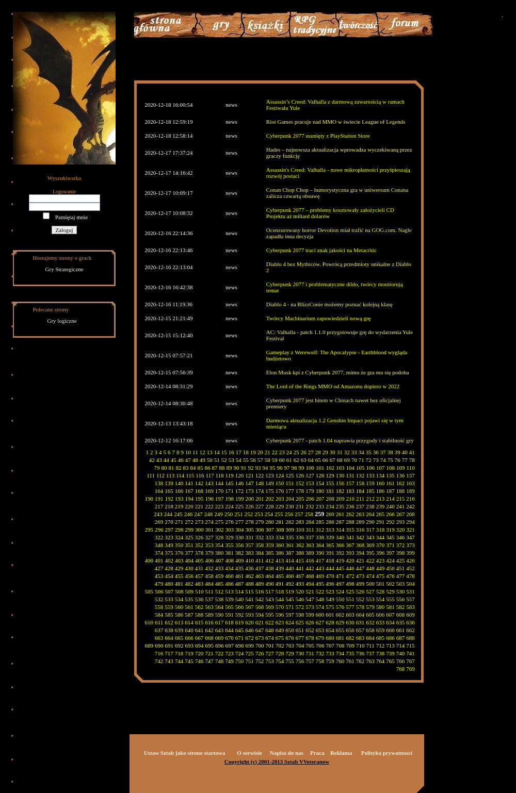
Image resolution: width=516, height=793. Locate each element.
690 (159, 645)
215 (400, 498)
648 (269, 630)
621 (259, 622)
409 (239, 560)
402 (169, 560)
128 (320, 475)
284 (309, 522)
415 (300, 560)
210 (350, 498)
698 (239, 645)
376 (179, 553)
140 (179, 483)
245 (178, 514)
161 (390, 483)
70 (354, 460)
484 (209, 584)
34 (361, 452)
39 (397, 452)
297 (169, 529)
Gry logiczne (62, 321)
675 (280, 638)
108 (390, 468)
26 (304, 452)
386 (280, 553)
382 (239, 553)
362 (300, 545)
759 (330, 661)
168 (199, 491)
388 (300, 553)
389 (309, 553)
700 (259, 645)
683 (360, 638)
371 (390, 545)
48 (195, 460)
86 (208, 468)
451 (400, 568)
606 (380, 615)
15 (224, 452)
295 (149, 529)
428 (169, 568)
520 (300, 591)
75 (390, 460)
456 (189, 576)
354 (219, 545)
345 (390, 537)
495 (320, 584)
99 (301, 468)
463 (259, 576)
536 (199, 599)
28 (318, 452)
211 (360, 498)
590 (219, 615)
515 (249, 591)
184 (360, 491)
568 (259, 607)
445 (340, 568)
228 (269, 506)
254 (269, 514)
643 (219, 630)
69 (347, 460)
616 (209, 622)
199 (239, 498)
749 (229, 661)
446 (350, 568)
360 (280, 545)
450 (390, 568)
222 (209, 506)
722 (219, 653)
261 (340, 514)
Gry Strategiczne (64, 269)
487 (239, 584)
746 (199, 661)
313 (330, 529)
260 (330, 514)
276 (229, 522)
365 (330, 545)
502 (390, 584)
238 (370, 506)
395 (370, 553)
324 (179, 537)
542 (259, 599)
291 (380, 522)
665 (179, 638)
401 (159, 560)
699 (250, 645)
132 (360, 475)
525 (350, 591)
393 (350, 553)
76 (397, 460)
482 (189, 584)
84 (193, 468)
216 (410, 498)
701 (270, 645)
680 (330, 638)
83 (186, 468)
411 (259, 560)
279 (259, 522)
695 (209, 645)
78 (412, 460)
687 (400, 638)
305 (250, 529)
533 (169, 599)
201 (259, 498)
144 (219, 483)
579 (370, 607)
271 (179, 522)
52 (224, 460)
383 (249, 553)
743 (169, 661)
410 (250, 560)
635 (400, 622)
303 (229, 529)
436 (249, 568)
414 (289, 560)
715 (410, 645)
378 (199, 553)
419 (340, 560)
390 (320, 553)
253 (258, 514)
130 (340, 475)
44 (166, 460)
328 (219, 537)
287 (340, 522)
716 (159, 653)
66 (325, 460)
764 (380, 661)
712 (380, 645)
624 (289, 622)
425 (400, 560)
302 (219, 529)
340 (340, 537)
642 (209, 630)
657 (360, 630)
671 (239, 638)
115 (190, 475)
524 (340, 591)
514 (239, 591)
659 (380, 630)
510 (199, 591)
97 (287, 468)
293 (400, 522)
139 (169, 483)
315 (350, 529)
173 (249, 491)
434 (229, 568)
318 (380, 529)
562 (199, 607)
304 (239, 529)
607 (390, 615)
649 (280, 630)
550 (340, 599)
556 (400, 599)
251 (238, 514)
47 (188, 460)
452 (410, 568)
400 (149, 560)
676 (289, 638)
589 (209, 615)
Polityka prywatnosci (386, 753)
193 (179, 498)
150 (280, 483)
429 (179, 568)
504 (410, 584)
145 (229, 483)
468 (309, 576)
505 (149, 591)
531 (410, 591)
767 (410, 661)
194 (189, 498)
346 (400, 537)
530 (400, 591)
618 (229, 622)
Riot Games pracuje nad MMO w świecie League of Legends (336, 122)
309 (290, 529)
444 (330, 568)
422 (370, 560)
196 (209, 498)
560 (179, 607)
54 (238, 460)
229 (280, 506)
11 (195, 452)
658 (370, 630)
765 (390, 661)
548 (320, 599)
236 (350, 506)
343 (370, 537)
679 (320, 638)
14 (217, 452)
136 (400, 475)
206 (310, 498)
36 (376, 452)
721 (209, 653)
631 (360, 622)
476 (390, 576)
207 (320, 498)
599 (309, 615)
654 (330, 630)
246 (188, 514)
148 (259, 483)
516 (259, 591)
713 (390, 645)
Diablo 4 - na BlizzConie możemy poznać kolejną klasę (329, 304)
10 (188, 452)
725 (249, 653)
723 (229, 653)
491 (280, 584)
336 (300, 537)
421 (360, 560)
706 (320, 645)
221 (199, 506)
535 (189, 599)
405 (199, 560)
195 (199, 498)
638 (169, 630)
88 (222, 468)
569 (269, 607)
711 (370, 645)
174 (259, 491)
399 (410, 553)
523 (330, 591)
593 (249, 615)
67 (332, 460)
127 (309, 475)
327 (209, 537)
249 (218, 514)
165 (169, 491)
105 (360, 468)
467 (300, 576)
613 (179, 622)
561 (189, 607)
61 (289, 460)
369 (370, 545)
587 (189, 615)
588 (199, 615)
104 (350, 468)
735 (350, 653)
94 (265, 468)
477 (400, 576)
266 (390, 514)
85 (200, 468)
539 (229, 599)
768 (400, 669)
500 (370, 584)
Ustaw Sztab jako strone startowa (184, 753)
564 (219, 607)
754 (280, 661)
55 (246, 460)
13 (210, 452)
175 (269, 491)
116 (200, 475)
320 (400, 529)
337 (309, 537)
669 (219, 638)
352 (199, 545)
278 (249, 522)
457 (199, 576)
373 (410, 545)
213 (380, 498)
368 (360, 545)
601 (330, 615)
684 (370, 638)
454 (169, 576)
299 (189, 529)
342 (360, 537)
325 (189, 537)
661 (400, 630)
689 (149, 645)
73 (376, 460)
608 (400, 615)
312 (320, 529)
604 (360, 615)
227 (259, 506)
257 (299, 514)
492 (289, 584)
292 (390, 522)
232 (309, 506)
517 (269, 591)
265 (380, 514)
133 (370, 475)
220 (189, 506)
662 (410, 630)
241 (400, 506)
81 (171, 468)
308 (280, 529)
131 (350, 475)
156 (340, 483)
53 (231, 460)
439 (280, 568)
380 (219, 553)
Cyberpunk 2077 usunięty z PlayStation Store (318, 136)
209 (340, 498)
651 (300, 630)
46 (181, 460)
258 (309, 514)
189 (410, 491)
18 (246, 452)
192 (169, 498)
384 (259, 553)
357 (249, 545)
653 (320, 630)
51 (217, 460)
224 (229, 506)
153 (309, 483)
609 (410, 615)
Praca (317, 753)
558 (159, 607)
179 (309, 491)
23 (282, 452)
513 (229, 591)
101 (320, 468)
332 (259, 537)
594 (259, 615)
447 (360, 568)
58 (267, 460)
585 (169, 615)
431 (199, 568)
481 (179, 584)
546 (300, 599)
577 (350, 607)
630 (350, 622)
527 (370, 591)
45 (173, 460)
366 (340, 545)
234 (330, 506)
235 (340, 506)
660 (390, 630)
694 (199, 645)
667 (199, 638)
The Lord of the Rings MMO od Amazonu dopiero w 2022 (332, 386)
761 (350, 661)
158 (360, 483)
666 (189, 638)
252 (249, 514)
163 (410, 483)
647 (259, 630)
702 (280, 645)
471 (340, 576)
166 (179, 491)
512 (219, 591)
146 (239, 483)
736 (360, 653)
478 (410, 576)
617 (219, 622)
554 (380, 599)
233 (320, 506)
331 (249, 537)
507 (169, 591)
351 (189, 545)
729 (289, 653)
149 (269, 483)
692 (179, 645)
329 (229, 537)
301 (209, 529)
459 (219, 576)
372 (400, 545)
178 (300, 491)
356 (239, 545)
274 (209, 522)
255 (279, 514)
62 (296, 460)
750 (239, 661)
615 (199, 622)
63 (304, 460)
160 (380, 483)
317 (370, 529)
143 (209, 483)
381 (229, 553)
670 (229, 638)
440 (289, 568)
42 (152, 460)
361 (289, 545)
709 (350, 645)
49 (202, 460)
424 (390, 560)
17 (238, 452)
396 (380, 553)
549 (330, 599)
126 (300, 475)
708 (340, 645)
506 (159, 591)
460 (229, 576)
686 (390, 638)
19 (253, 452)
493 (300, 584)
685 (380, 638)
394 (360, 553)
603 (350, 615)
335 (289, 537)
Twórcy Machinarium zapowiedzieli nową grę (318, 318)
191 (159, 498)
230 (289, 506)
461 (239, 576)
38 (390, 452)
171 (229, 491)
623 (280, 622)
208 (330, 498)
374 (159, 553)
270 (169, 522)
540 (239, 599)
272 (189, 522)
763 (370, 661)
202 (270, 498)
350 (179, 545)
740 (400, 653)
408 (229, 560)
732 (320, 653)
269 (159, 522)
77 (405, 460)
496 (330, 584)
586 (179, 615)
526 (360, 591)
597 (289, 615)
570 (280, 607)
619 (239, 622)
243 (158, 514)
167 (189, 491)
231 (300, 506)
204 (290, 498)
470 (330, 576)
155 (330, 483)
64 (311, 460)
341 (350, 537)
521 (309, 591)
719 (189, 653)
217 (159, 506)
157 (350, 483)
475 (380, 576)
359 (269, 545)
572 (300, 607)
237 (360, 506)
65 (318, 460)
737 (370, 653)
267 (400, 514)
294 (410, 522)
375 (169, 553)
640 (189, 630)
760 (340, 661)
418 (330, 560)
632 (370, 622)
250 (228, 514)
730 (300, 653)
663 (159, 638)
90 (236, 468)
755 (289, 661)
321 (410, 529)
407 (219, 560)
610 (149, 622)
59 (275, 460)
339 (330, 537)
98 (294, 468)
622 (269, 622)
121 (249, 475)
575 (330, 607)
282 (289, 522)
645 (239, 630)
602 (340, 615)
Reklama (341, 753)
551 (350, 599)
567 (249, 607)
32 (347, 452)
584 (159, 615)
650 (289, 630)
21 (267, 452)
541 (249, 599)
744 (179, 661)
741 (410, 653)
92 (251, 468)
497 (340, 584)
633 (380, 622)
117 (209, 475)
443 (320, 568)
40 (405, 452)
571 (289, 607)
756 (300, 661)
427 (159, 568)
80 (164, 468)
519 (289, 591)
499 (360, 584)
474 (370, 576)
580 (380, 607)
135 (390, 475)
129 (330, 475)
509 (189, 591)
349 (169, 545)
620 (249, 622)
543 (269, 599)
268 (410, 514)
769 (410, 669)
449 (380, 568)
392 (340, 553)
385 (269, 553)
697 (229, 645)
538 (219, 599)
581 (390, 607)
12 (202, 452)
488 (249, 584)
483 (199, 584)
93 (258, 468)
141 (189, 483)
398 (400, 553)
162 (400, 483)
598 (300, 615)
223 (219, 506)
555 (390, 599)
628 (330, 622)
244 (168, 514)
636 (410, 622)
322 (159, 537)
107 (380, 468)
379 (209, 553)
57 (260, 460)
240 (390, 506)
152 (300, 483)
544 (280, 599)
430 (189, 568)
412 (269, 560)
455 (179, 576)
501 (380, 584)
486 (229, 584)
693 (189, 645)
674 (269, 638)
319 (390, 529)
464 (269, 576)
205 (300, 498)
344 (380, 537)
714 (400, 645)
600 (320, 615)
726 (259, 653)
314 (340, 529)
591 (229, 615)
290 (370, 522)
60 (282, 460)
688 (410, 638)
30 (332, 452)
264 (370, 514)
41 (412, 452)
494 (309, 584)
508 (179, 591)
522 (320, 591)
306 (259, 529)
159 (370, 483)
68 (340, 460)
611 (159, 622)
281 (280, 522)
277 (239, 522)
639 (179, 630)
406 (209, 560)
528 (380, 591)
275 (219, 522)
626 (309, 622)
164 (159, 491)
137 (410, 475)
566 (239, 607)
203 (280, 498)
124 (280, 475)
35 (369, 452)
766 (400, 661)
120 (239, 475)
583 (410, 607)
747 (209, 661)
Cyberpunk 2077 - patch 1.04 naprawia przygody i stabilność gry (340, 440)
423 (380, 560)
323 (169, 537)
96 (280, 468)
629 (340, 622)
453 (159, 576)
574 (320, 607)
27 (311, 452)
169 (209, 491)
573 (309, 607)
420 (350, 560)
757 (309, 661)
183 (350, 491)
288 (350, 522)
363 (309, 545)
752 (259, 661)
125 (289, 475)
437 (259, 568)
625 (300, 622)
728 (280, 653)
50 (210, 460)
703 (290, 645)
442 (309, 568)
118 (220, 475)
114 (180, 475)
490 (269, 584)
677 (300, 638)
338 (320, 537)
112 (160, 475)
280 (269, 522)
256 (289, 514)
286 (330, 522)
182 (340, 491)
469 (320, 576)
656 (350, 630)
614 (189, 622)
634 (390, 622)
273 (199, 522)
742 (159, 661)
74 (383, 460)
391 (330, 553)
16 (231, 452)
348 (159, 545)
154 (320, 483)
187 (390, 491)
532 (159, 599)
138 (159, 483)
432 (209, 568)
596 (280, 615)
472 (350, 576)
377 (189, 553)
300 (199, 529)
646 (249, 630)
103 (340, 468)
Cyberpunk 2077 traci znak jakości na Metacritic (321, 250)
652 (309, 630)
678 (309, 638)
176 (280, 491)
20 (260, 452)
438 (269, 568)
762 (360, 661)
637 (159, 630)
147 (249, 483)
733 (330, 653)
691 (169, 645)
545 (289, 599)
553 (370, 599)
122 (259, 475)
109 (400, 468)
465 (280, 576)
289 (360, 522)
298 (179, 529)
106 (370, 468)
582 (400, 607)
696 (219, 645)
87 (215, 468)
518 (280, 591)
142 (199, 483)
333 (269, 537)
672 (249, 638)
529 (390, 591)
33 (354, 452)
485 (219, 584)
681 (340, 638)
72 (369, 460)
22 (275, 452)
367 (350, 545)
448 (370, 568)
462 (249, 576)
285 (320, 522)
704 (300, 645)
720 (199, 653)
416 (309, 560)
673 (259, 638)
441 (300, 568)
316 (360, 529)
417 (320, 560)
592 (239, 615)
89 (229, 468)
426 (410, 560)
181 (330, 491)
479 (159, 584)
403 (179, 560)
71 (361, 460)
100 (310, 468)
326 (199, 537)
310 (300, 529)
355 (229, 545)
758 (320, 661)
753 (269, 661)
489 (259, 584)
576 (340, 607)
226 (249, 506)
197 (219, 498)
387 (289, 553)
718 (179, 653)
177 (289, 491)
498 (350, 584)
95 (273, 468)
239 (380, 506)
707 (330, 645)
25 (296, 452)
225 (239, 506)
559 (169, 607)
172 (239, 491)
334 (280, 537)
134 (380, 475)
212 (370, 498)
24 (289, 452)
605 (370, 615)
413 (280, 560)
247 (198, 514)
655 (340, 630)
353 (209, 545)
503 (400, 584)
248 (208, 514)
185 (370, 491)
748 (219, 661)
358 (259, 545)
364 (320, 545)
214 (390, 498)
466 (289, 576)
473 (360, 576)
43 (159, 460)
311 (310, 529)
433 (219, 568)
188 (400, 491)
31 (340, 452)
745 (189, 661)
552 (360, 599)
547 (309, 599)
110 (411, 468)
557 (410, 599)
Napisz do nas (286, 753)
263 (360, 514)
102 (330, 468)
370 (380, 545)
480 (169, 584)
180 (320, 491)
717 (169, 653)
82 (179, 468)
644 (229, 630)
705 (310, 645)
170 (219, 491)
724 (239, 653)
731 (309, 653)
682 (350, 638)
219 (179, 506)
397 (390, 553)
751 (249, 661)
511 (209, 591)
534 (179, 599)
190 (149, 498)
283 (300, 522)
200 (250, 498)
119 (229, 475)
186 (380, 491)
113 (170, 475)
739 (390, 653)
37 (383, 452)
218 (169, 506)
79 (157, 468)
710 (360, 645)
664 (169, 638)
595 (269, 615)
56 (253, 460)
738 (380, 653)
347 (410, 537)
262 (350, 514)
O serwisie (249, 753)
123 (269, 475)
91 (244, 468)
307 (270, 529)
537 (209, 599)
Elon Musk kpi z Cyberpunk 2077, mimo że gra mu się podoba (337, 372)
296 (159, 529)
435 (239, 568)
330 (239, 537)
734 (340, 653)
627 (320, 622)
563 (209, 607)
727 (269, 653)
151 (289, 483)
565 (229, 607)
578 (360, 607)
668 (209, 638)
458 (209, 576)
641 (199, 630)
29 (325, 452)
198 (229, 498)
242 (410, 506)
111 (151, 475)
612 (169, 622)
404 (189, 560)
